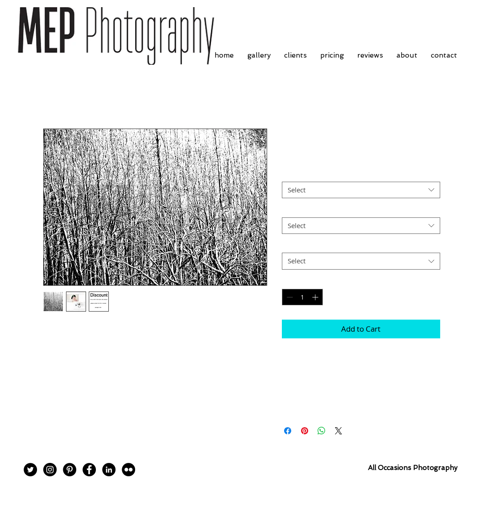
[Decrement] (288, 297)
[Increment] (316, 297)
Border (295, 174)
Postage (296, 245)
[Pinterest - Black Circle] (69, 469)
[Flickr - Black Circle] (128, 469)
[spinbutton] (302, 297)
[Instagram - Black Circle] (50, 469)
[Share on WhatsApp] (321, 430)
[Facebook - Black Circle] (89, 469)
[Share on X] (338, 430)
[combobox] (361, 190)
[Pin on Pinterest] (304, 430)
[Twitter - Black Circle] (30, 469)
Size (290, 209)
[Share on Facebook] (287, 430)
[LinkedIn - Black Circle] (109, 469)
